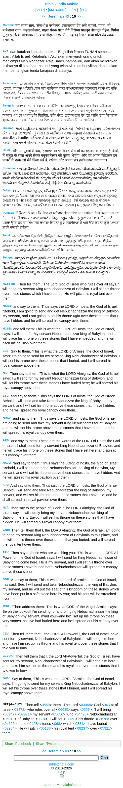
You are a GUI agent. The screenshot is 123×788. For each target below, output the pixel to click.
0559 (46, 705)
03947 (9, 714)
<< (44, 16)
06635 (63, 710)
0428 (33, 724)
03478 (19, 710)
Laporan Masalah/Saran (61, 785)
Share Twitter (46, 744)
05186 (46, 728)
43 (67, 16)
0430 (108, 705)
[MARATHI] (57, 10)
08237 (82, 728)
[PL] (75, 10)
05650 (58, 714)
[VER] (40, 10)
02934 (9, 728)
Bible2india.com (61, 764)
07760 (70, 719)
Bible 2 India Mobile (61, 4)
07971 (25, 714)
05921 (105, 728)
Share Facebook (18, 744)
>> (79, 16)
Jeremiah (56, 16)
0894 (41, 719)
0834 (79, 724)
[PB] (83, 10)
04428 (81, 714)
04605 (9, 724)
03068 (86, 705)
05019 (9, 719)
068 (57, 724)
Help (61, 772)
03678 (102, 719)
